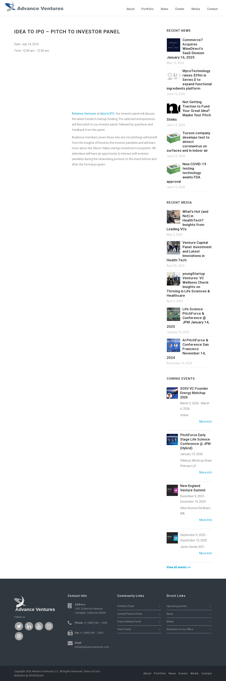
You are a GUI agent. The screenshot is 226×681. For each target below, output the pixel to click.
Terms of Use (91, 671)
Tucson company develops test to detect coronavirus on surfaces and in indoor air (188, 142)
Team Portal (124, 629)
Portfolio (160, 673)
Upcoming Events (177, 606)
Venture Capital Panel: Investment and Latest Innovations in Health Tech (189, 251)
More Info (205, 421)
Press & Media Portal (129, 621)
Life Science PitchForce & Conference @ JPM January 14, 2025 (188, 318)
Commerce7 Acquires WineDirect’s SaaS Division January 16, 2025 (185, 48)
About (147, 673)
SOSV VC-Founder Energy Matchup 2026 (194, 393)
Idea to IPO (107, 113)
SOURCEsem (36, 675)
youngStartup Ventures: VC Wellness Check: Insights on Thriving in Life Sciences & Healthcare (188, 285)
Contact (206, 673)
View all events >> (179, 567)
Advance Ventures (84, 113)
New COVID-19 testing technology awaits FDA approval (186, 173)
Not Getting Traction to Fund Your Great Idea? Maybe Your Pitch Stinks (189, 110)
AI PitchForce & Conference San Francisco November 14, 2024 (188, 349)
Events (183, 673)
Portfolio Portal (125, 606)
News (170, 613)
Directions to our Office (180, 629)
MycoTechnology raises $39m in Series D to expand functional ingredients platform (189, 79)
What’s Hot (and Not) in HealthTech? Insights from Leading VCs (187, 220)
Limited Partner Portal (129, 613)
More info (205, 472)
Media (170, 621)
